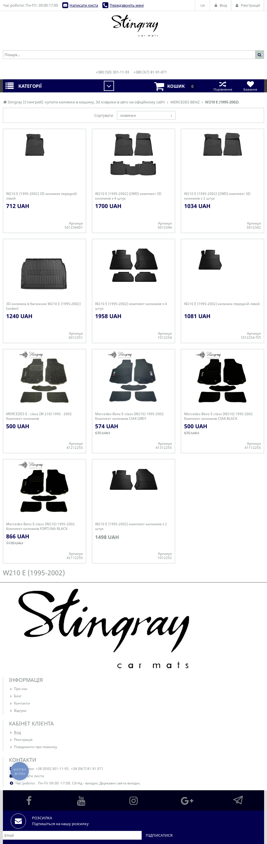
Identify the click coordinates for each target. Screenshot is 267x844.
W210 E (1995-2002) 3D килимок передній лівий (41, 196)
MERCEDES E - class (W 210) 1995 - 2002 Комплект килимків (39, 416)
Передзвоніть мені (127, 5)
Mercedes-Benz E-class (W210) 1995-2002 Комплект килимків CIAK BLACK (218, 416)
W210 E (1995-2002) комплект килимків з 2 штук (131, 526)
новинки (128, 115)
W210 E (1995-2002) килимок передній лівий (222, 304)
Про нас (18, 688)
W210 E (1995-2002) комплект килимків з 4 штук (131, 306)
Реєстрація (21, 739)
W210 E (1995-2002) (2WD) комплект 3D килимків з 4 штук (128, 196)
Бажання (250, 85)
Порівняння (222, 85)
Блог (15, 696)
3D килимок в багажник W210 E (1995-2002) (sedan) (43, 306)
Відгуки (17, 710)
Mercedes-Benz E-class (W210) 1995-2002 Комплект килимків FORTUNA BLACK (40, 526)
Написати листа (84, 5)
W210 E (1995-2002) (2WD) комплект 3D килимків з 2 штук (217, 196)
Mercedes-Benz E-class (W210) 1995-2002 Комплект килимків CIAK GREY (129, 416)
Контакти (19, 703)
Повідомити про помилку (33, 746)
